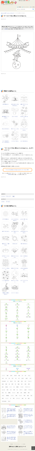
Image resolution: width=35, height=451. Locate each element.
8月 (28, 335)
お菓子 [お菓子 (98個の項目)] (27, 378)
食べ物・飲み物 (17, 348)
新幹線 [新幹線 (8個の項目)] (25, 392)
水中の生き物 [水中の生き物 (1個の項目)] (4, 401)
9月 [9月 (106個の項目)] (18, 378)
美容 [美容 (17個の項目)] (7, 389)
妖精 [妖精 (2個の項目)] (22, 398)
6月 (6, 335)
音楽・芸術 (28, 357)
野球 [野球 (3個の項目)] (13, 398)
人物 (6, 348)
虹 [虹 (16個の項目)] (17, 389)
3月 (6, 332)
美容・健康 (6, 357)
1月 (17, 329)
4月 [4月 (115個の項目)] (15, 378)
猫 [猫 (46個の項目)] (9, 384)
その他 (6, 363)
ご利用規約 (9, 174)
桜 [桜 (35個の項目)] (15, 384)
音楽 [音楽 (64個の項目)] (22, 381)
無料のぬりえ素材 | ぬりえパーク (17, 446)
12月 (6, 341)
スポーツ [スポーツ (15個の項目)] (21, 389)
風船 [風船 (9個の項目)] (17, 392)
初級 (13, 196)
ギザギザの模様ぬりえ (5, 219)
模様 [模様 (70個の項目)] (18, 381)
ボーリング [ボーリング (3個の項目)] (18, 398)
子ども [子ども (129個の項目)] (29, 375)
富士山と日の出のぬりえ (5, 128)
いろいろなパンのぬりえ (15, 141)
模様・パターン (28, 360)
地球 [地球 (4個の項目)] (2, 398)
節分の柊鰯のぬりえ (6, 104)
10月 (17, 338)
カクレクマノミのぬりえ (15, 292)
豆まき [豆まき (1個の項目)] (9, 401)
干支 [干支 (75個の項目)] (15, 381)
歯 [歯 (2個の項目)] (25, 398)
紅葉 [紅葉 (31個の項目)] (25, 384)
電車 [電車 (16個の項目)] (14, 389)
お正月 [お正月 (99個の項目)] (23, 378)
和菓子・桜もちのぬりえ (5, 231)
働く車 (28, 354)
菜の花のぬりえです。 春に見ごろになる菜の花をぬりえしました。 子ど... (28, 415)
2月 (28, 329)
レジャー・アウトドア (6, 196)
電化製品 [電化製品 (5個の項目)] (7, 395)
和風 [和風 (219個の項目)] (19, 375)
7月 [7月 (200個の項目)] (22, 375)
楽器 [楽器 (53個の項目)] (2, 384)
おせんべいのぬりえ (15, 116)
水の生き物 (6, 354)
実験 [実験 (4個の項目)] (28, 395)
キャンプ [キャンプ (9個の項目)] (13, 392)
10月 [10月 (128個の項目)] (3, 378)
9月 (6, 338)
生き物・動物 (28, 351)
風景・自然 (17, 351)
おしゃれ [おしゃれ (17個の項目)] (3, 389)
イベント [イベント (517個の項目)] (3, 375)
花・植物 (28, 348)
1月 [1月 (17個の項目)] (10, 389)
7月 (17, 335)
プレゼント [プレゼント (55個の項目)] (29, 381)
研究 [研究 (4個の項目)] (24, 395)
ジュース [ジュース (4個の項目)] (7, 398)
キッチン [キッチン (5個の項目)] (12, 395)
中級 (17, 369)
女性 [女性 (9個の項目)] (21, 392)
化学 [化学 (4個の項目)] (31, 395)
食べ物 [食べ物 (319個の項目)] (15, 375)
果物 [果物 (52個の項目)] (6, 384)
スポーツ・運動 (6, 360)
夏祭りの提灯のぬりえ (24, 243)
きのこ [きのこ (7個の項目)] (3, 395)
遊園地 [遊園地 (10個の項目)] (9, 392)
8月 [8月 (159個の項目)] (25, 375)
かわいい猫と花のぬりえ (24, 141)
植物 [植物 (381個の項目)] (7, 375)
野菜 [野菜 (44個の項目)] (12, 384)
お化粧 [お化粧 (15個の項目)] (25, 389)
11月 (28, 338)
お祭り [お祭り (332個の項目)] (11, 375)
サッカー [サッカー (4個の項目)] (20, 395)
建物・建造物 (17, 357)
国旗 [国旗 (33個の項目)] (18, 384)
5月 (28, 332)
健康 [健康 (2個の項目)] (28, 398)
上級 (28, 369)
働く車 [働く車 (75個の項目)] (11, 381)
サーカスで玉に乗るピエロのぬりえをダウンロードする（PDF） (17, 169)
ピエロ (3, 201)
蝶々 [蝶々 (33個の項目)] (22, 384)
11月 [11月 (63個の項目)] (25, 381)
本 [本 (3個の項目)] (10, 398)
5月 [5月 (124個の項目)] (6, 378)
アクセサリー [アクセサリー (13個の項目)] (30, 389)
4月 (17, 332)
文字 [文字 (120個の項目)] (12, 378)
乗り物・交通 (17, 354)
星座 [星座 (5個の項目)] (16, 395)
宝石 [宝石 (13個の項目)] (2, 392)
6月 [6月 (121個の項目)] (9, 378)
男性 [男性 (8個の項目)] (28, 392)
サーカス (8, 201)
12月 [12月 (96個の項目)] (30, 378)
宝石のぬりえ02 (15, 243)
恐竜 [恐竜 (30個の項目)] (29, 384)
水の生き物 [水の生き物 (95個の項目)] (3, 381)
